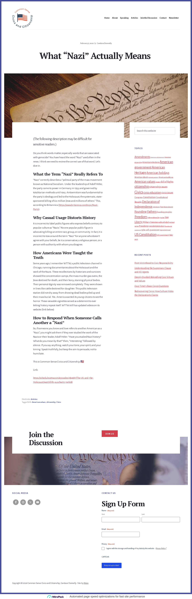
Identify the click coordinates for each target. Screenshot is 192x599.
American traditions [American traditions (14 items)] (166, 177)
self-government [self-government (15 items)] (152, 230)
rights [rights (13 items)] (143, 230)
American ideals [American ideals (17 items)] (141, 177)
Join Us (109, 434)
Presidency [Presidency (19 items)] (144, 226)
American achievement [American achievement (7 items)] (157, 157)
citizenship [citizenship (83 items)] (142, 186)
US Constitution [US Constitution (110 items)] (145, 234)
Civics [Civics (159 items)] (139, 192)
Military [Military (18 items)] (146, 222)
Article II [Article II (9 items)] (158, 182)
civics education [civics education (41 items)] (152, 192)
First (103, 514)
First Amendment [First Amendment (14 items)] (166, 207)
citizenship (51, 402)
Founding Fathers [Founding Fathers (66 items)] (146, 211)
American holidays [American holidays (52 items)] (157, 172)
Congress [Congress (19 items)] (139, 197)
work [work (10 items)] (136, 239)
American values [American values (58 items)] (145, 181)
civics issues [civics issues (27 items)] (167, 192)
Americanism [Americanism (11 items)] (153, 177)
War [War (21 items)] (171, 235)
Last (143, 514)
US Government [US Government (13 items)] (163, 235)
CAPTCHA (105, 557)
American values (39, 402)
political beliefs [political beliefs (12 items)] (163, 222)
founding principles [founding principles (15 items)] (164, 212)
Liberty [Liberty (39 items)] (139, 221)
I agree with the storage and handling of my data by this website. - (136, 548)
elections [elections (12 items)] (156, 207)
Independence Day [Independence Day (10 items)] (154, 217)
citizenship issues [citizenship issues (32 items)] (158, 186)
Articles (34, 399)
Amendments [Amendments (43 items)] (142, 156)
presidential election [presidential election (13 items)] (156, 226)
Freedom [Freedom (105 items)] (141, 217)
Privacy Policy (161, 548)
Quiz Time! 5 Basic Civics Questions (152, 286)
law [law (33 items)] (167, 217)
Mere (86, 583)
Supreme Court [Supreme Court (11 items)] (165, 230)
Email (108, 529)
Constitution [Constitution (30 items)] (149, 197)
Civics (58, 402)
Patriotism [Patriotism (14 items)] (154, 222)
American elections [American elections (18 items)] (150, 162)
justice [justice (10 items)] (162, 217)
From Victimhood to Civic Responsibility (154, 263)
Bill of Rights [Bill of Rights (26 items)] (167, 181)
